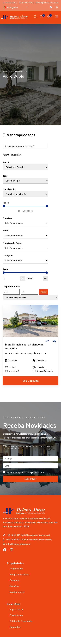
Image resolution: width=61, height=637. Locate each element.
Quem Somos (16, 615)
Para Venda (42, 360)
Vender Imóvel (17, 591)
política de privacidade (31, 472)
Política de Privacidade (21, 621)
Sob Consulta (31, 380)
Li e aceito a (25, 472)
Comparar (14, 580)
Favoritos (14, 586)
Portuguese (11, 7)
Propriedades (20, 71)
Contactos (15, 626)
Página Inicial (7, 71)
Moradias (13, 360)
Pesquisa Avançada (19, 574)
